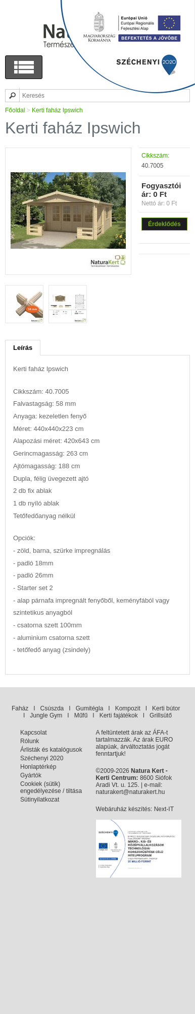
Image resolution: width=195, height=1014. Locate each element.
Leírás (22, 347)
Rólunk (29, 741)
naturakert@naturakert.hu (130, 791)
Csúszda (52, 708)
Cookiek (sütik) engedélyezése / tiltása (51, 787)
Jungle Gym (46, 715)
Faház (20, 708)
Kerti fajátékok (119, 715)
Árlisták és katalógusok (51, 749)
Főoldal (15, 110)
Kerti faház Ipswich (57, 110)
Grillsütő (161, 715)
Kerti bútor (166, 708)
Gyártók (30, 775)
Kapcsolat (33, 732)
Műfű (81, 715)
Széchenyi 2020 (41, 758)
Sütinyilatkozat (39, 799)
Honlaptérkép (38, 766)
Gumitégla (90, 708)
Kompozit (127, 708)
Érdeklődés (164, 224)
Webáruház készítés (123, 809)
